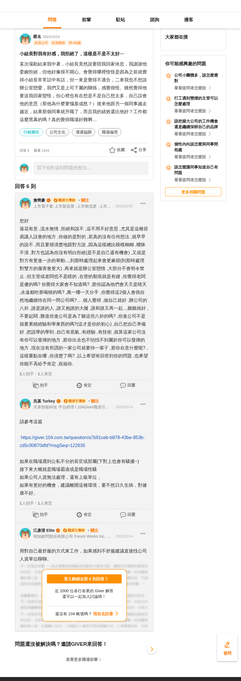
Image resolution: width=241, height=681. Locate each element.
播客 (188, 19)
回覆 (131, 385)
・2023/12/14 (122, 407)
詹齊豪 (39, 200)
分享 (142, 149)
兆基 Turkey (44, 401)
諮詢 (154, 19)
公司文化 (57, 132)
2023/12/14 (51, 37)
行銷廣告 (31, 132)
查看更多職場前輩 (82, 659)
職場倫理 (110, 132)
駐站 (120, 19)
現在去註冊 (103, 614)
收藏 (121, 149)
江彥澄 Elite (44, 530)
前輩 (86, 19)
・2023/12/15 (122, 206)
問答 (52, 19)
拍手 (44, 385)
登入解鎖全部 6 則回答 (84, 579)
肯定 (88, 385)
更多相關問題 (193, 192)
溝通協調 (84, 132)
